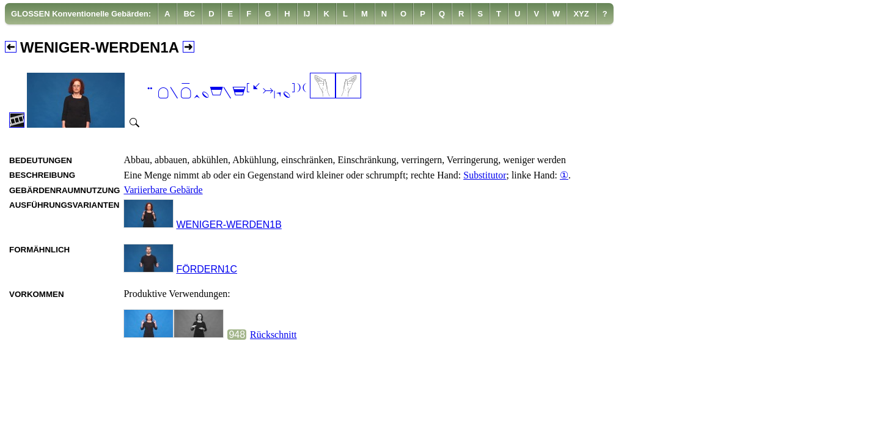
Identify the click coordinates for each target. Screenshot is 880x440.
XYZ (580, 13)
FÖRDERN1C (206, 269)
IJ (307, 13)
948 (237, 334)
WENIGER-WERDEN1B (228, 224)
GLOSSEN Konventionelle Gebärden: (81, 13)
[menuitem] (81, 13)
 (225, 92)
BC (189, 13)
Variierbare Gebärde (162, 190)
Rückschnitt (273, 334)
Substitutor (484, 175)
